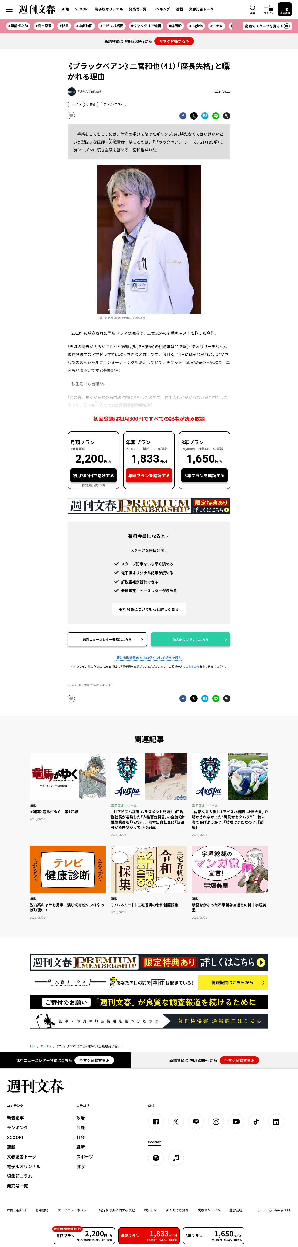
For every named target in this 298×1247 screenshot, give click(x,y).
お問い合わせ (17, 1210)
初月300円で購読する (93, 475)
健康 (80, 1166)
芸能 (92, 104)
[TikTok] (256, 1121)
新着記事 (15, 1118)
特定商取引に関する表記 (117, 1210)
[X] (176, 1121)
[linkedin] (276, 1121)
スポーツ (84, 1156)
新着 (65, 9)
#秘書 (64, 25)
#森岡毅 (175, 25)
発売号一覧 (137, 9)
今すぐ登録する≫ (174, 41)
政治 (80, 1118)
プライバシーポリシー (74, 1210)
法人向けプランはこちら (191, 639)
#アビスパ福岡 (111, 25)
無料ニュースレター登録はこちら (107, 639)
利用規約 (41, 1210)
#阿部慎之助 (18, 25)
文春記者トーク (201, 9)
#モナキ (216, 25)
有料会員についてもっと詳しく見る (149, 609)
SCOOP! (82, 9)
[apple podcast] (176, 1158)
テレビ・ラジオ (113, 104)
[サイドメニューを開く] (9, 9)
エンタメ (76, 104)
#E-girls (196, 25)
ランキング (161, 9)
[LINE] (196, 1121)
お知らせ (150, 1210)
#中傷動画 (84, 25)
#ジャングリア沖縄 (146, 25)
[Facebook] (156, 1121)
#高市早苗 (44, 25)
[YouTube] (236, 1121)
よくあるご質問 (177, 1210)
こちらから (193, 666)
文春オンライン (209, 1210)
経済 (80, 1147)
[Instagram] (216, 1121)
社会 (80, 1137)
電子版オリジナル (109, 9)
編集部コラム (19, 1176)
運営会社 (235, 1210)
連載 (179, 9)
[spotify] (156, 1158)
